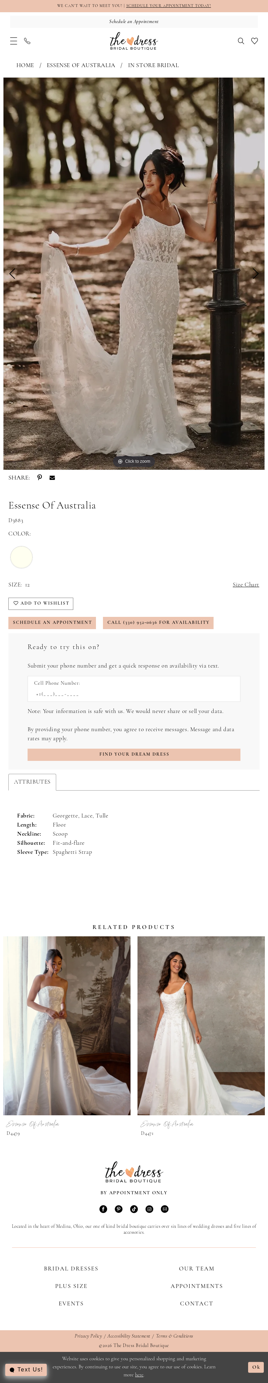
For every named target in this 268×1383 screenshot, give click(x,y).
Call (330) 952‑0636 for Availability (158, 622)
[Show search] (241, 41)
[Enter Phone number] (130, 694)
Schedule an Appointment (52, 622)
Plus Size (71, 1286)
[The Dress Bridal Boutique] (134, 41)
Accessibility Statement (128, 1336)
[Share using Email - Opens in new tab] (52, 478)
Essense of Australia (81, 66)
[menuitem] (14, 40)
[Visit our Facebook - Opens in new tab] (103, 1210)
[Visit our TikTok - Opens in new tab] (134, 1210)
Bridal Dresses (71, 1269)
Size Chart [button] (246, 585)
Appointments (197, 1286)
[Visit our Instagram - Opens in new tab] (149, 1210)
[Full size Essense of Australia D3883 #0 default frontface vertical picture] (134, 274)
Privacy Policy (88, 1336)
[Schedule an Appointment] (134, 22)
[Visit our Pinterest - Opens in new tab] (118, 1210)
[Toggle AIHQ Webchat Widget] (26, 1370)
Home (25, 66)
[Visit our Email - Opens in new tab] (165, 1210)
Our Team (197, 1269)
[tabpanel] (134, 274)
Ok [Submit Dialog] (256, 1367)
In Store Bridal (153, 66)
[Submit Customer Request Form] (134, 755)
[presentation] (67, 1025)
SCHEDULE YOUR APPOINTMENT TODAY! (168, 6)
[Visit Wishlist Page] (254, 41)
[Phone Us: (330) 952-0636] (27, 41)
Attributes (32, 782)
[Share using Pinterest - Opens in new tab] (39, 478)
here (139, 1375)
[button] (14, 40)
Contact (197, 1304)
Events (71, 1304)
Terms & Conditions (174, 1336)
